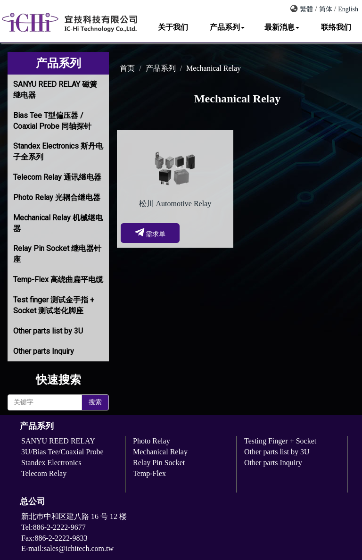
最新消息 (281, 27)
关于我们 (173, 27)
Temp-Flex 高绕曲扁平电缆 (58, 279)
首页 (127, 68)
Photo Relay (151, 441)
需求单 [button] (150, 232)
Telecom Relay (43, 473)
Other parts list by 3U (48, 330)
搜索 (95, 402)
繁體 (306, 9)
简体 (325, 9)
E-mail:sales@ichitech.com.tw (67, 548)
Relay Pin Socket (159, 463)
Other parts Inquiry (43, 351)
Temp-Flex (149, 473)
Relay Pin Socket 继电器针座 (57, 254)
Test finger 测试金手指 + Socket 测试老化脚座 (53, 305)
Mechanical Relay (213, 68)
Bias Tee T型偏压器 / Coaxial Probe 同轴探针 (52, 121)
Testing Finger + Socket (280, 441)
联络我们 (336, 27)
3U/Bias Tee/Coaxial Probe (62, 452)
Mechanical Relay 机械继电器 (58, 223)
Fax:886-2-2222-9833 (54, 538)
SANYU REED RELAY (58, 441)
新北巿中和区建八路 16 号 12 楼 (74, 516)
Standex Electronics (51, 463)
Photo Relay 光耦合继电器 (56, 197)
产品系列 (227, 27)
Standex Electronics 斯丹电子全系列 (58, 151)
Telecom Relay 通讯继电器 (57, 177)
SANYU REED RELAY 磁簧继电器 (55, 90)
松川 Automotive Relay (175, 204)
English (348, 9)
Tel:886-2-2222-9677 (57, 527)
